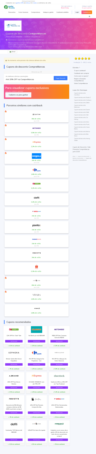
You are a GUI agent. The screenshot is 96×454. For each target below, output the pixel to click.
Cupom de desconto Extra (81, 122)
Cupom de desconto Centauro (82, 100)
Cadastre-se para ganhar (18, 95)
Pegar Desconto (60, 78)
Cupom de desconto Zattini (82, 102)
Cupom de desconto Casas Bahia (82, 128)
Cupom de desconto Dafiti (81, 112)
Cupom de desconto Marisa (82, 131)
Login (77, 12)
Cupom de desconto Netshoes (80, 106)
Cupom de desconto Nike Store (81, 135)
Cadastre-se (87, 12)
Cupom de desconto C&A (81, 115)
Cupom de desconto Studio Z (82, 97)
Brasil (12, 51)
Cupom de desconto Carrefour (80, 94)
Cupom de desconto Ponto (81, 124)
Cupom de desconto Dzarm (82, 109)
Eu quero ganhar (87, 8)
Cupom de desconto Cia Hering (81, 118)
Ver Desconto (13, 341)
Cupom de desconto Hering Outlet (82, 139)
